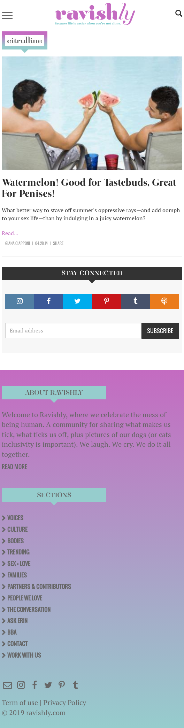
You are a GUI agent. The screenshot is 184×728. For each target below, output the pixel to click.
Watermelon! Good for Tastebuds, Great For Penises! (89, 188)
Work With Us (24, 655)
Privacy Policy (64, 702)
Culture (17, 529)
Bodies (15, 541)
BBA (11, 632)
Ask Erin (17, 620)
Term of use (20, 702)
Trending (18, 552)
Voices (15, 518)
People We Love (24, 598)
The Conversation (29, 609)
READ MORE (14, 466)
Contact (17, 643)
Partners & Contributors (39, 586)
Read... (10, 233)
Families (17, 575)
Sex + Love (18, 563)
